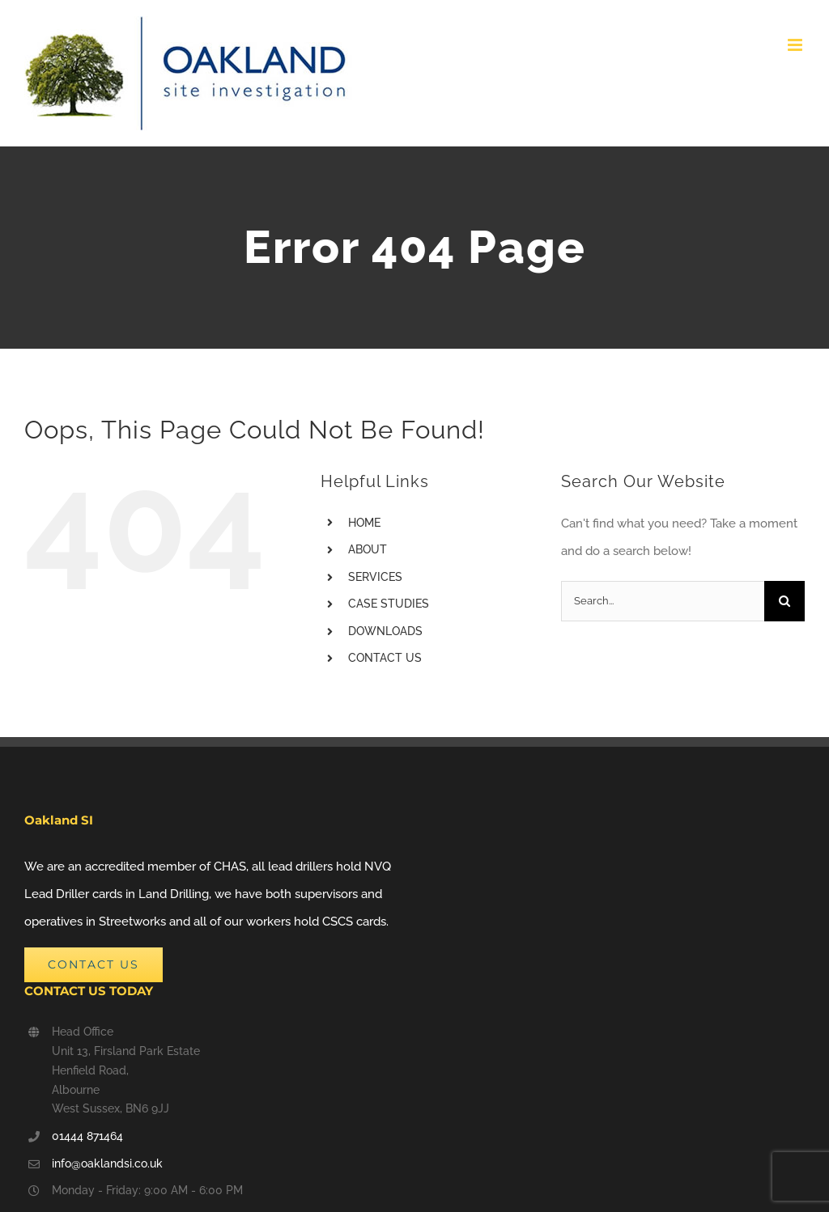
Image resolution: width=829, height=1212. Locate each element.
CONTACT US (385, 657)
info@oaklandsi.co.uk (107, 1163)
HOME (364, 522)
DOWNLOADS (385, 631)
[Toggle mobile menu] (796, 44)
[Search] (784, 601)
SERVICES (375, 576)
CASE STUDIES (388, 603)
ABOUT (367, 549)
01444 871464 (87, 1135)
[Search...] (662, 601)
